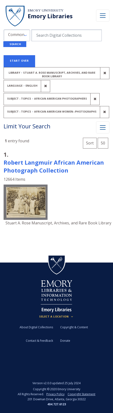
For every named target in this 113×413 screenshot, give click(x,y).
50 (104, 142)
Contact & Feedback (39, 341)
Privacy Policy (55, 394)
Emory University (45, 10)
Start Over (19, 60)
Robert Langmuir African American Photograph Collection (54, 166)
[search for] (66, 35)
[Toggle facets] (102, 127)
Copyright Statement (81, 394)
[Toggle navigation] (102, 16)
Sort (90, 143)
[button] (17, 35)
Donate (65, 341)
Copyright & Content (74, 327)
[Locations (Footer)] (56, 316)
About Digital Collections (36, 327)
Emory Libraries (50, 16)
